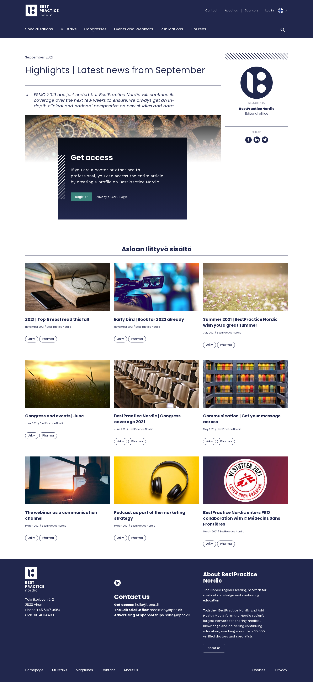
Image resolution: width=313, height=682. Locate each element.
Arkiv (31, 339)
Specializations (39, 29)
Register (81, 197)
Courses (198, 29)
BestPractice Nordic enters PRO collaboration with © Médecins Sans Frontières (241, 518)
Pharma (48, 339)
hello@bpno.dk (147, 604)
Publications (172, 29)
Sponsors (251, 10)
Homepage (34, 670)
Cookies (258, 670)
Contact (211, 10)
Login (123, 196)
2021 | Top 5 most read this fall (57, 319)
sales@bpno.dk (177, 615)
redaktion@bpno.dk (166, 610)
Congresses (95, 29)
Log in (269, 10)
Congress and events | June (54, 416)
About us (231, 10)
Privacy (281, 670)
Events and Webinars (133, 29)
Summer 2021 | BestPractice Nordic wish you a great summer (240, 322)
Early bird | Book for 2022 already (149, 319)
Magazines (84, 670)
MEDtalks (68, 29)
